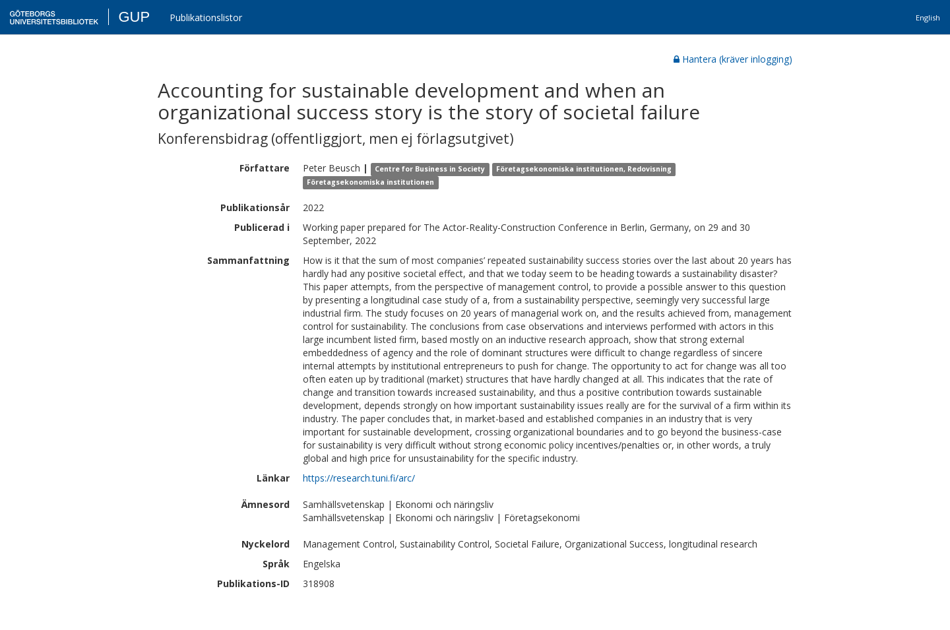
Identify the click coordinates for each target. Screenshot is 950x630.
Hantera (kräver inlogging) (733, 59)
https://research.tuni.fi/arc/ (359, 478)
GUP (134, 17)
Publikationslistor (206, 17)
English (928, 17)
